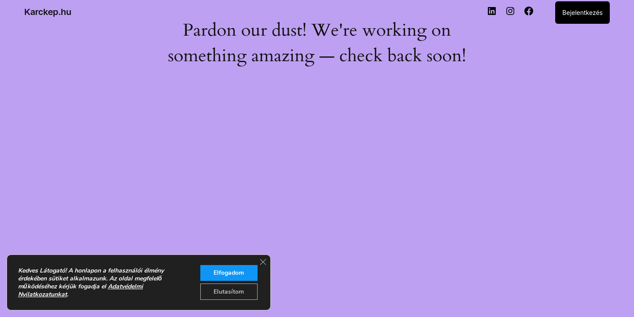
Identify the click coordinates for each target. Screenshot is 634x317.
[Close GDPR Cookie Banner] (263, 261)
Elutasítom (229, 291)
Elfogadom (229, 272)
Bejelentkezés (582, 12)
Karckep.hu (47, 12)
